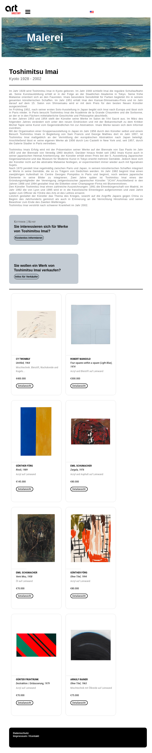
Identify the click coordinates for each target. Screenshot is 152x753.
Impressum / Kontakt (26, 736)
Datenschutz (21, 733)
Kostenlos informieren (29, 237)
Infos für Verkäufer (26, 276)
